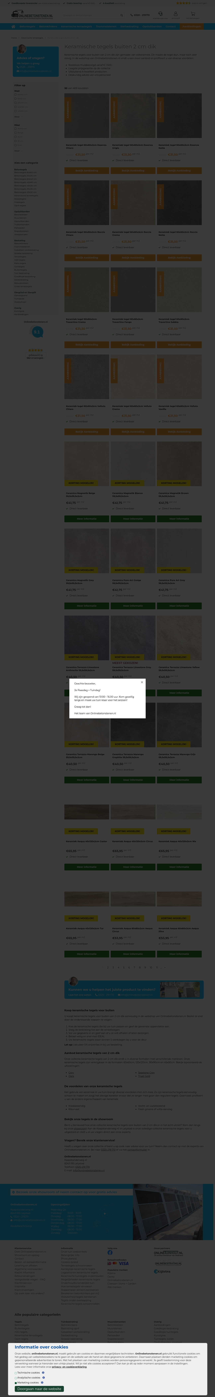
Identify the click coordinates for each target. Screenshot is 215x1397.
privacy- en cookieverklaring (69, 1366)
